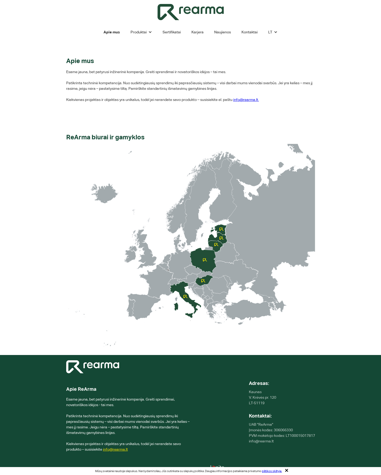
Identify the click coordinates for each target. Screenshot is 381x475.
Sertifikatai (172, 32)
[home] (191, 12)
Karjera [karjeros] (197, 32)
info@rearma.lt (115, 449)
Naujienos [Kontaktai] (222, 32)
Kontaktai (249, 32)
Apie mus (112, 32)
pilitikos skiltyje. (272, 471)
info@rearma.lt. (246, 99)
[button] (141, 32)
